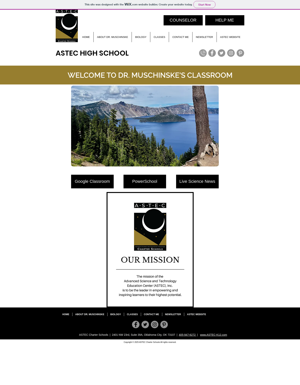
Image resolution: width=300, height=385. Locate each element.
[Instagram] (231, 53)
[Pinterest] (240, 53)
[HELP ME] (224, 20)
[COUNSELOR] (183, 20)
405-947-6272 (187, 334)
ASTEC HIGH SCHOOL (92, 53)
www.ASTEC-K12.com (213, 334)
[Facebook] (212, 53)
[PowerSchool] (145, 181)
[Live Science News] (197, 181)
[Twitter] (221, 53)
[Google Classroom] (92, 181)
